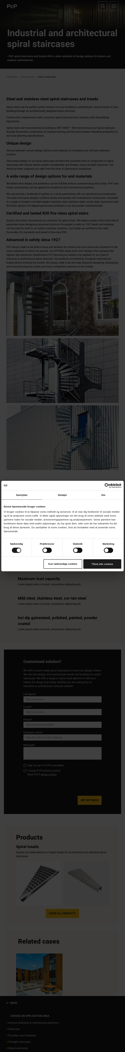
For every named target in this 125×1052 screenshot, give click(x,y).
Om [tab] (103, 495)
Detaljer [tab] (62, 495)
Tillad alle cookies (102, 564)
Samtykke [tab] (22, 495)
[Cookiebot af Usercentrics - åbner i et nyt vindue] (107, 485)
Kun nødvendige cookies (62, 563)
